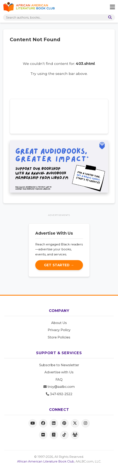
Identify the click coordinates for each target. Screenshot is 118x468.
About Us (59, 323)
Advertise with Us (59, 372)
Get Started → (59, 265)
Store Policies (59, 337)
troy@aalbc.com (59, 387)
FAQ (59, 379)
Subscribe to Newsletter (59, 365)
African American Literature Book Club (45, 461)
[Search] (109, 17)
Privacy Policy (59, 330)
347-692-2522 (59, 394)
